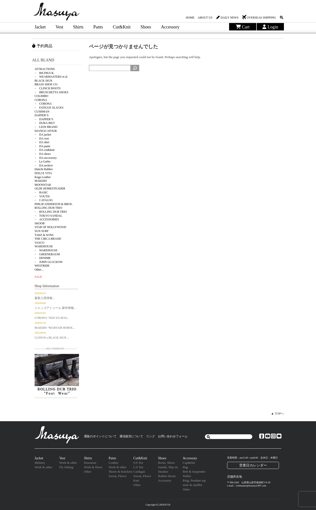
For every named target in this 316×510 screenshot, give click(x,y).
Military (40, 462)
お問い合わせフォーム (173, 436)
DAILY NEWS (229, 17)
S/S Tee (138, 462)
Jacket (40, 26)
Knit (136, 480)
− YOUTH (42, 196)
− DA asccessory (46, 158)
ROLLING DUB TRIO (48, 207)
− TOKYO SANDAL (48, 215)
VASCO (39, 242)
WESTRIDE (42, 265)
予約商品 (42, 46)
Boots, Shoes (166, 462)
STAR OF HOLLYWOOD (50, 227)
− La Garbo (42, 161)
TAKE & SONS (44, 235)
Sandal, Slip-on (168, 467)
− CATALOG (44, 200)
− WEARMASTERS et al (51, 76)
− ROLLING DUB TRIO (51, 211)
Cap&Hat (189, 462)
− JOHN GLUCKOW (49, 262)
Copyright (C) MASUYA (157, 504)
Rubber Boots (167, 476)
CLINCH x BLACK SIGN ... (52, 337)
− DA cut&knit (45, 150)
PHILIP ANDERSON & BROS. (54, 204)
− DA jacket (43, 134)
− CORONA (43, 103)
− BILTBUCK (44, 73)
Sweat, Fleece (117, 476)
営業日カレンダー (253, 465)
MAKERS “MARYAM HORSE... (55, 327)
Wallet (187, 476)
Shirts (78, 26)
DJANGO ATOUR (46, 131)
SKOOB (40, 223)
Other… (39, 269)
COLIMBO (41, 96)
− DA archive (44, 165)
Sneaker (163, 471)
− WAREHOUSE (46, 250)
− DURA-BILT (45, 123)
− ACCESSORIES (47, 219)
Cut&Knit (122, 26)
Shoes (145, 26)
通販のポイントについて (100, 436)
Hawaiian (90, 462)
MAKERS (41, 181)
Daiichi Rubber (44, 169)
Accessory (170, 26)
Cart (243, 26)
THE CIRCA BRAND (48, 238)
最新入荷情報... (45, 298)
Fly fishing (66, 467)
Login (270, 26)
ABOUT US (205, 17)
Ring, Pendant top (194, 480)
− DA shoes (43, 154)
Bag (185, 467)
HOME (190, 17)
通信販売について (131, 436)
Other (87, 471)
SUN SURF (42, 231)
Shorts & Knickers (121, 471)
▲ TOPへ (277, 413)
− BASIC (41, 192)
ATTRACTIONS (45, 69)
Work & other (43, 467)
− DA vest (42, 138)
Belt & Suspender (194, 471)
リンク (150, 436)
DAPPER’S (42, 115)
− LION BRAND (46, 127)
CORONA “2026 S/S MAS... (52, 318)
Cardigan (139, 471)
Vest (59, 26)
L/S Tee (138, 467)
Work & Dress (93, 467)
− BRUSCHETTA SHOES (51, 92)
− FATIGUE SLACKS (49, 107)
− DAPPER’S (44, 119)
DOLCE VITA (43, 173)
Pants (98, 26)
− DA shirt (42, 142)
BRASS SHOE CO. (46, 84)
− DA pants (42, 146)
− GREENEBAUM (47, 254)
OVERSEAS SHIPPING (261, 17)
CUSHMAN (42, 111)
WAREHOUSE (44, 246)
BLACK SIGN (43, 80)
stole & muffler (192, 485)
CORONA (41, 100)
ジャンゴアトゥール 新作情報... (55, 308)
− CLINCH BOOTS (48, 88)
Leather (113, 462)
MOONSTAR (43, 184)
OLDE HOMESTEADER (50, 188)
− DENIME (43, 258)
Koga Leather (43, 177)
